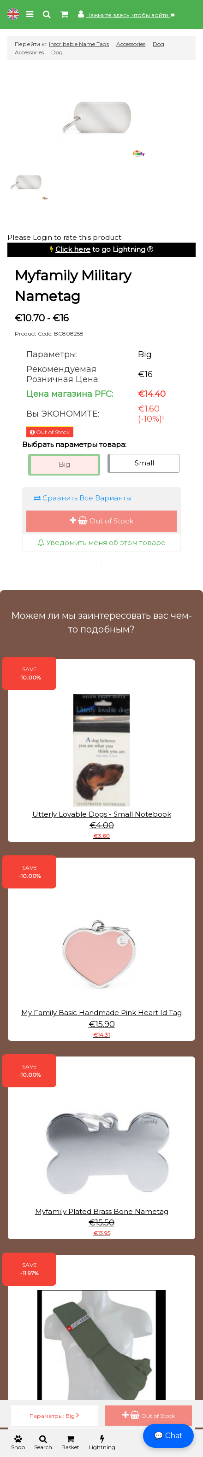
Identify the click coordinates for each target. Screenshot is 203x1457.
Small (144, 463)
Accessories (130, 44)
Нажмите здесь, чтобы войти (130, 15)
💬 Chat (168, 1435)
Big (64, 464)
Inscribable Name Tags (79, 44)
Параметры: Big (54, 1415)
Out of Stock (101, 521)
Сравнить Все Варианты (82, 497)
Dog (57, 52)
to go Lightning (100, 249)
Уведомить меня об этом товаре (101, 542)
